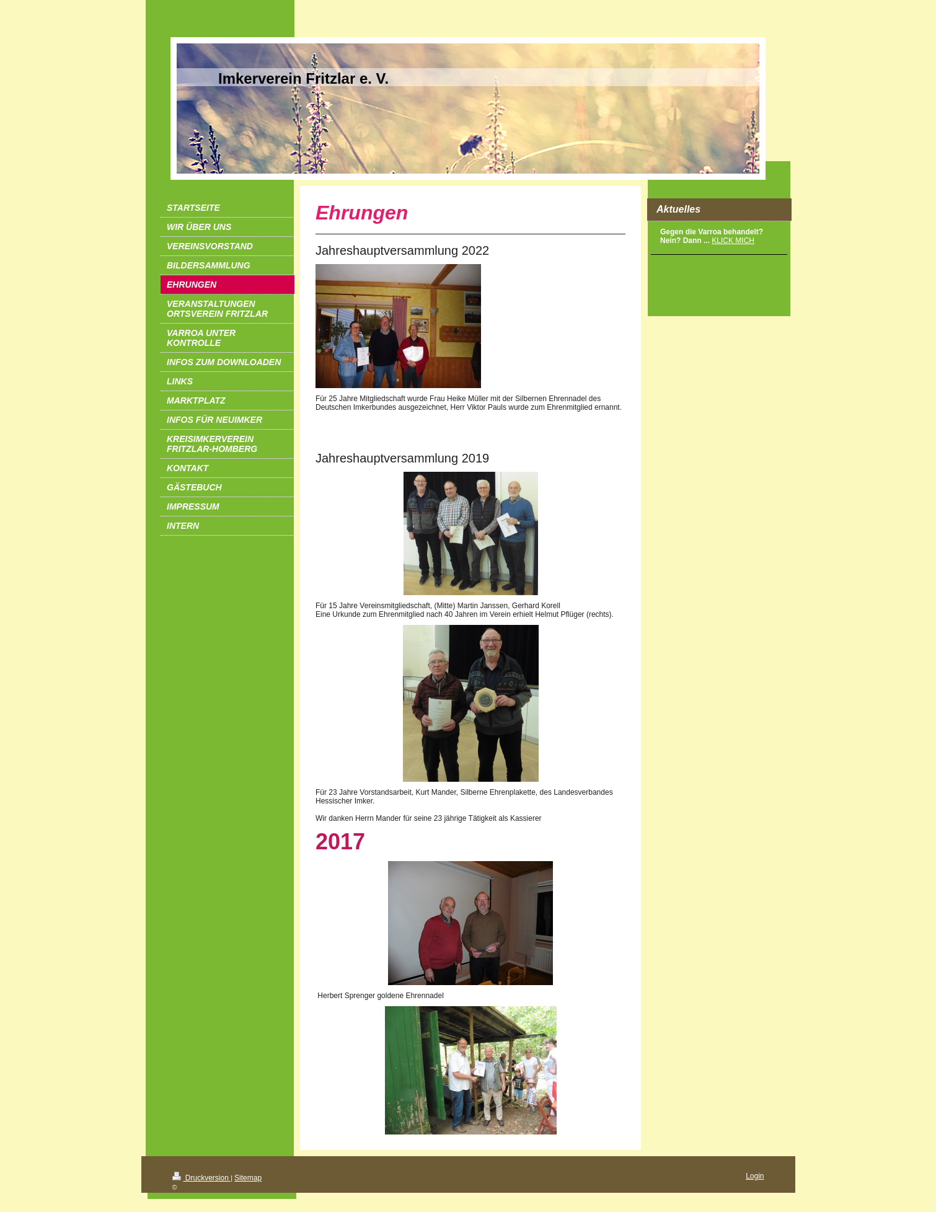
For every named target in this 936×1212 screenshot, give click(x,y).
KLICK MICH (733, 240)
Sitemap (248, 1178)
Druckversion (201, 1178)
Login (755, 1176)
